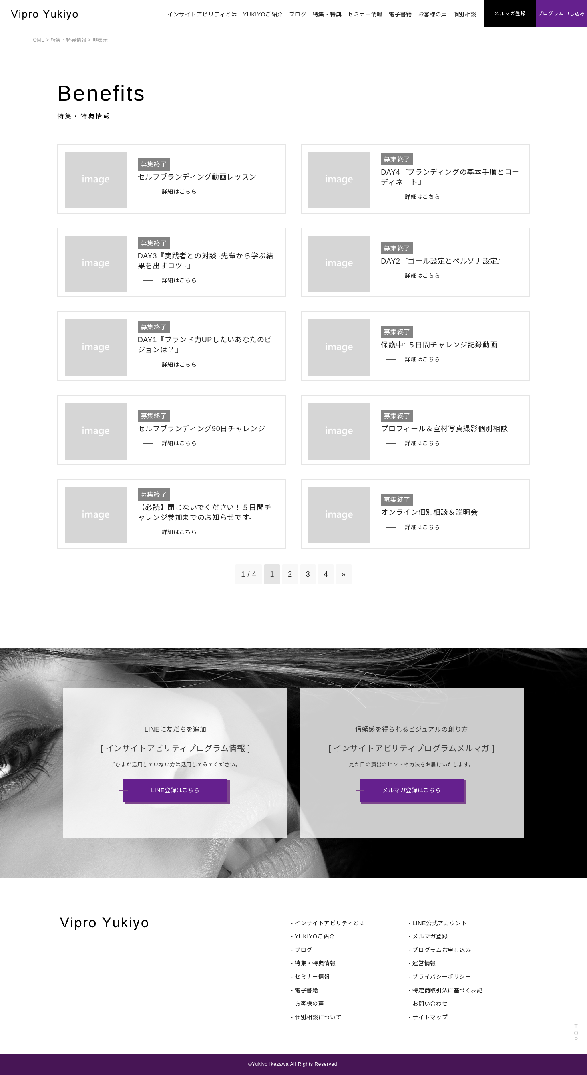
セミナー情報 (365, 14)
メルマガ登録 (430, 936)
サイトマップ (430, 1017)
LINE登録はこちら (175, 790)
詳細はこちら (179, 191)
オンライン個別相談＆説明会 (429, 512)
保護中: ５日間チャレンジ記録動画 (439, 345)
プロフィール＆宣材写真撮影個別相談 (444, 429)
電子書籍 (400, 14)
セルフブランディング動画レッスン (197, 177)
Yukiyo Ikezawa (270, 1064)
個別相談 (464, 14)
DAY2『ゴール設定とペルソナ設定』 (443, 261)
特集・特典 (327, 14)
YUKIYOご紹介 (263, 14)
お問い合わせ (430, 1003)
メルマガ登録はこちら (411, 790)
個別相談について (318, 1017)
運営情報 (424, 963)
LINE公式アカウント (439, 923)
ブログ (298, 14)
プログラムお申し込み (441, 950)
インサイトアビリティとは (202, 14)
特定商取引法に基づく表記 (447, 990)
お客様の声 (432, 14)
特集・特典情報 (68, 40)
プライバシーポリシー (441, 977)
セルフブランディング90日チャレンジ (201, 429)
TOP (576, 1033)
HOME (37, 40)
